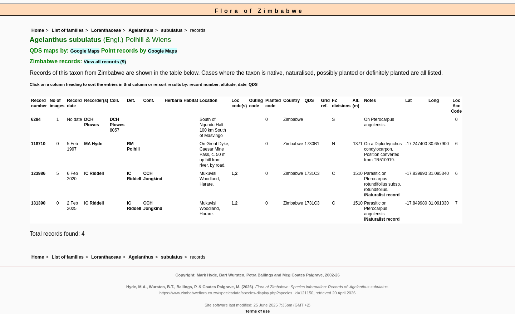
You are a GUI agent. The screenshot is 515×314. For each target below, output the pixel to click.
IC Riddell (94, 173)
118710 (38, 143)
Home (37, 30)
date (242, 84)
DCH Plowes (91, 122)
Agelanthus (140, 30)
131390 (38, 203)
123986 (38, 173)
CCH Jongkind (152, 176)
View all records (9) (105, 61)
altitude (228, 84)
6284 (36, 119)
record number (204, 84)
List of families (68, 30)
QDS (253, 84)
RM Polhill (133, 146)
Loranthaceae (106, 30)
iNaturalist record (381, 194)
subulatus (171, 30)
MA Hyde (93, 143)
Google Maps (85, 51)
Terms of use (257, 311)
